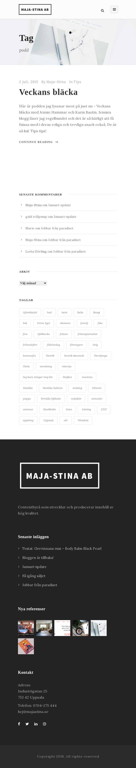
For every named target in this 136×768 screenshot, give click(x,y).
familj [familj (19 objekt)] (84, 323)
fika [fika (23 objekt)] (100, 323)
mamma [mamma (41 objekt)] (87, 377)
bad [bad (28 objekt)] (49, 312)
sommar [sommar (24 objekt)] (28, 409)
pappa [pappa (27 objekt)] (27, 398)
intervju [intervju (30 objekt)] (66, 366)
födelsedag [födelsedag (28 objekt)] (53, 344)
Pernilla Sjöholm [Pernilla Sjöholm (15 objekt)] (51, 398)
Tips (77, 82)
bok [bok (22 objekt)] (25, 323)
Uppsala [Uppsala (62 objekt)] (48, 420)
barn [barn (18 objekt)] (64, 312)
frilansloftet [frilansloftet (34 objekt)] (30, 344)
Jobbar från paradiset (57, 228)
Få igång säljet (33, 576)
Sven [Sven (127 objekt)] (69, 409)
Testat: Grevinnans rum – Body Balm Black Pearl (62, 548)
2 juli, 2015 (28, 82)
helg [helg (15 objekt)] (95, 344)
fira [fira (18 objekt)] (25, 334)
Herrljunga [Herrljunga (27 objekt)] (100, 355)
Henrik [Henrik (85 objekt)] (50, 355)
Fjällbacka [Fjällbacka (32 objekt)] (44, 334)
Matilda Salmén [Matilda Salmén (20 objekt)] (53, 388)
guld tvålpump (36, 217)
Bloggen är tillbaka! (38, 557)
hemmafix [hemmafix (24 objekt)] (29, 355)
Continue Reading (39, 142)
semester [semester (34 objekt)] (96, 398)
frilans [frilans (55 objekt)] (64, 334)
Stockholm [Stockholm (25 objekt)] (49, 409)
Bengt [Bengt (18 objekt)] (96, 312)
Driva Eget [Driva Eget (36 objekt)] (43, 323)
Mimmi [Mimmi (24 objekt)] (96, 388)
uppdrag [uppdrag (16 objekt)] (28, 420)
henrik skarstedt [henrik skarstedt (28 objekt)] (74, 355)
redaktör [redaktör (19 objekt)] (76, 398)
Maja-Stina (56, 82)
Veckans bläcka (48, 92)
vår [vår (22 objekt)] (66, 420)
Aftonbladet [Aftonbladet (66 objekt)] (30, 312)
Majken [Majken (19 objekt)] (67, 377)
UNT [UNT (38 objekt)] (104, 409)
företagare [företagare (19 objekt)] (76, 344)
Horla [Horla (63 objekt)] (26, 366)
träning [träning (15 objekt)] (86, 409)
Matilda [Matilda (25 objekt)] (28, 388)
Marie (29, 228)
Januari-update (59, 205)
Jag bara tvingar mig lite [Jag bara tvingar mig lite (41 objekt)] (38, 377)
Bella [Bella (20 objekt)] (80, 312)
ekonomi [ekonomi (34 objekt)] (65, 323)
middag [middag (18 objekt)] (77, 388)
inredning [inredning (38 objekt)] (46, 366)
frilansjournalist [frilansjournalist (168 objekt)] (87, 334)
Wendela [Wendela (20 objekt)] (83, 420)
